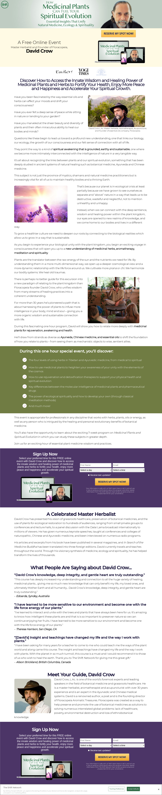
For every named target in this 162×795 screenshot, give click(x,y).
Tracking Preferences (116, 789)
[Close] (158, 789)
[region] (81, 789)
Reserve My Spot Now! (112, 481)
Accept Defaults (133, 789)
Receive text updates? (100, 475)
